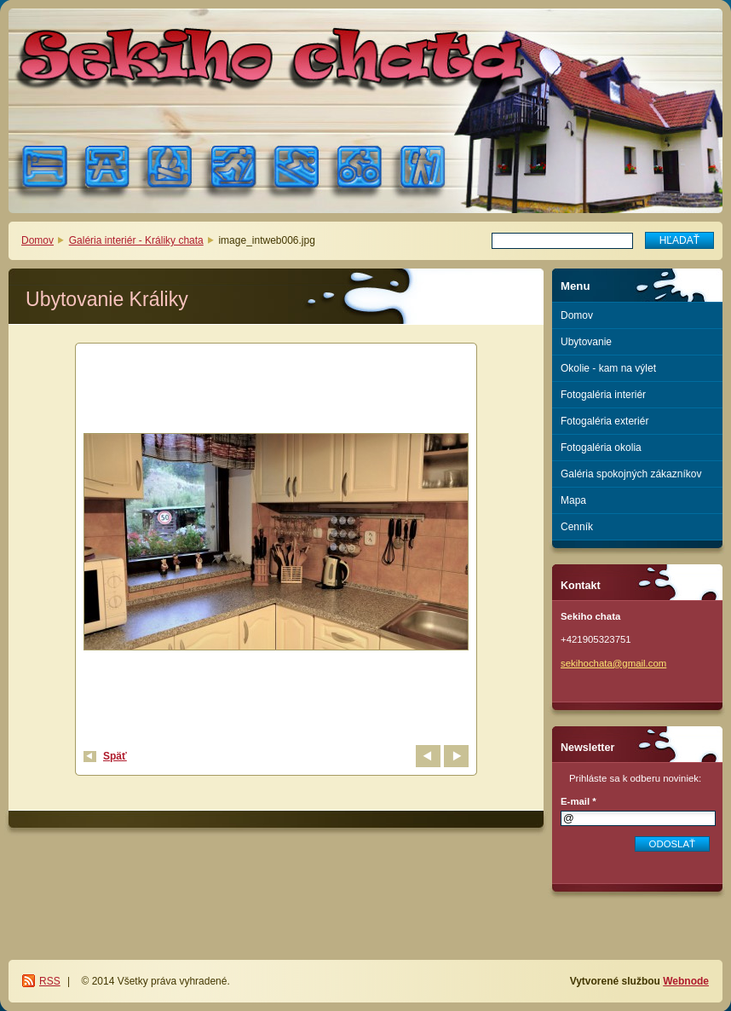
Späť (115, 756)
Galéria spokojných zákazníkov (631, 474)
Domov (37, 240)
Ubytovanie (586, 342)
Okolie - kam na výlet (608, 368)
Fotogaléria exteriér (604, 421)
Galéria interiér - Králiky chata (136, 240)
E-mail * (578, 801)
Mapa (573, 500)
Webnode (686, 981)
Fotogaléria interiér (603, 395)
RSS (49, 981)
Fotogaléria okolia (601, 448)
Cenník (577, 527)
